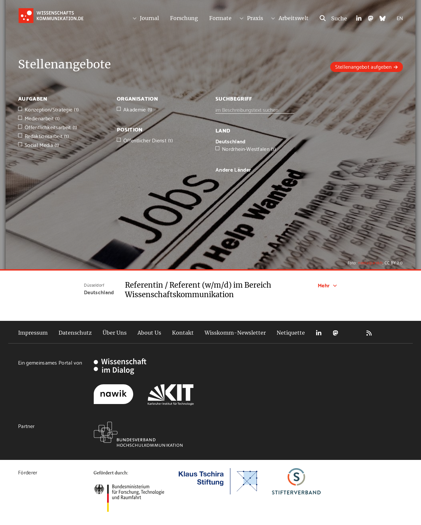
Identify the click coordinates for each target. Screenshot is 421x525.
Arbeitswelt (294, 18)
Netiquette (291, 332)
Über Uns (115, 332)
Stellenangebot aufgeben (363, 66)
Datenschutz (75, 332)
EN (400, 17)
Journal (149, 18)
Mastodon (335, 333)
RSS (369, 333)
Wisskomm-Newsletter (235, 332)
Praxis (255, 18)
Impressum (33, 332)
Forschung (184, 18)
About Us (149, 332)
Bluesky (352, 333)
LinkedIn (319, 333)
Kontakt (183, 332)
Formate (220, 18)
